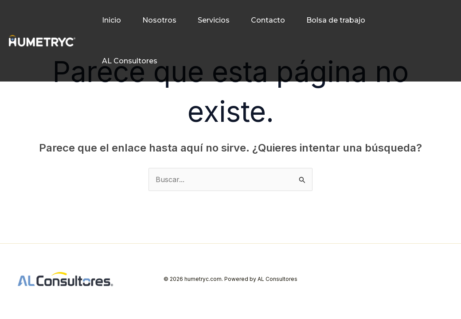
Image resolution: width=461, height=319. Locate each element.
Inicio (111, 20)
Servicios (214, 20)
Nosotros (159, 20)
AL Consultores (129, 61)
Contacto (268, 20)
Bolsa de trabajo (335, 20)
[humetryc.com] (42, 41)
